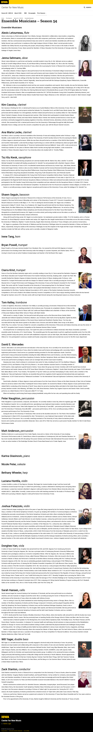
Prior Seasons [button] (41, 13)
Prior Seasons (9, 18)
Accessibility (26, 730)
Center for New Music (12, 7)
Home (2, 18)
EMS (25, 13)
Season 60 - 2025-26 (7, 13)
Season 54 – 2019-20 (18, 18)
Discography (31, 13)
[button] (87, 7)
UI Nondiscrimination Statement (15, 730)
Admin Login (7, 723)
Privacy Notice (4, 730)
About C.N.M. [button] (18, 13)
